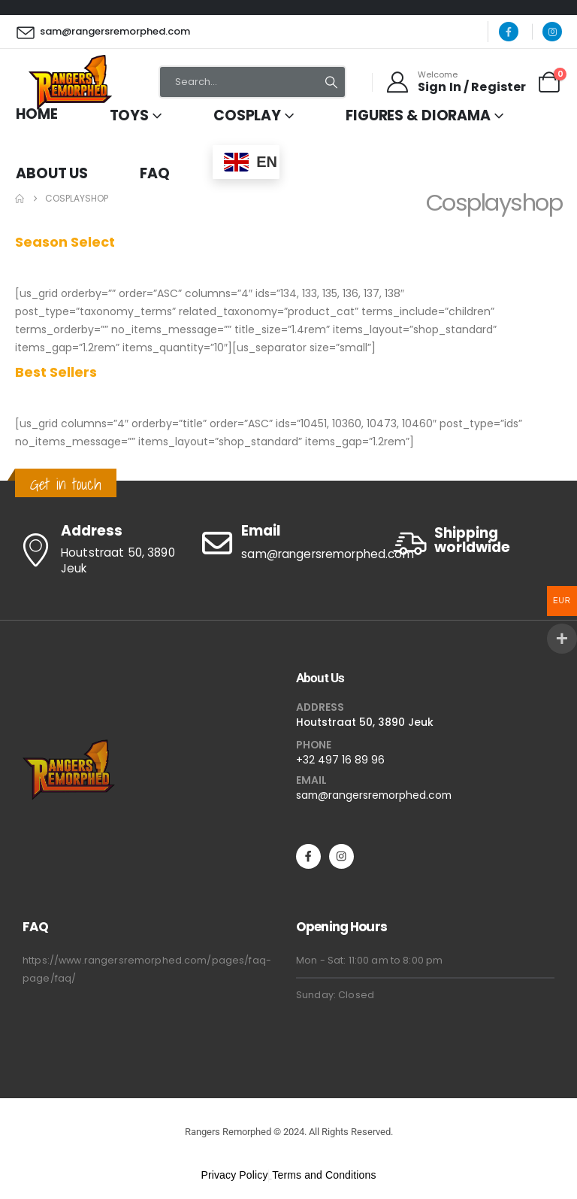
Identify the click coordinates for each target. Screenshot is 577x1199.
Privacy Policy (234, 1175)
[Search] (331, 82)
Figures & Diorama (418, 115)
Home (37, 114)
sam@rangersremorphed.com (374, 795)
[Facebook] (508, 31)
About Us (52, 173)
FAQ (155, 173)
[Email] (288, 543)
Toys (130, 115)
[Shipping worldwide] (476, 543)
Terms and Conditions (324, 1175)
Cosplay (247, 115)
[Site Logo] (70, 82)
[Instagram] (552, 31)
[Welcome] (455, 82)
